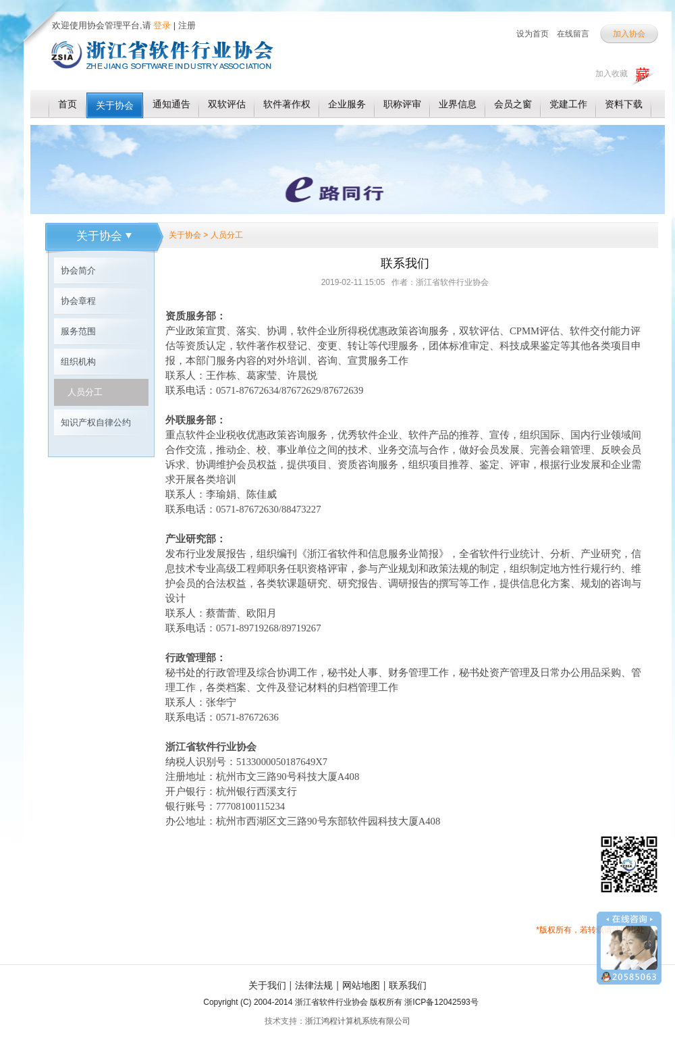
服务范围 (78, 331)
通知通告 (171, 104)
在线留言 (573, 33)
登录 (161, 25)
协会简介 (78, 270)
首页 (67, 104)
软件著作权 (286, 104)
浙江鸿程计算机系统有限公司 (357, 1021)
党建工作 (568, 104)
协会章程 (78, 301)
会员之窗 (513, 104)
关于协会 (115, 105)
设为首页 (532, 33)
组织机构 (78, 362)
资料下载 (624, 104)
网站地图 (361, 985)
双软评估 (227, 104)
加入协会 (629, 33)
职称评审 (402, 104)
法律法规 (314, 985)
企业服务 (347, 104)
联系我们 (408, 985)
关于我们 (267, 985)
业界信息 (458, 104)
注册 (187, 25)
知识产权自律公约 (96, 422)
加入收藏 (611, 73)
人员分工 (85, 392)
